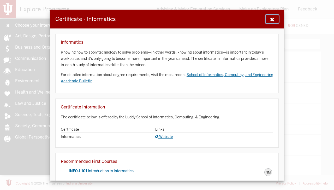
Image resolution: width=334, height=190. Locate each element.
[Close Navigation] (272, 19)
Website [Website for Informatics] (164, 136)
